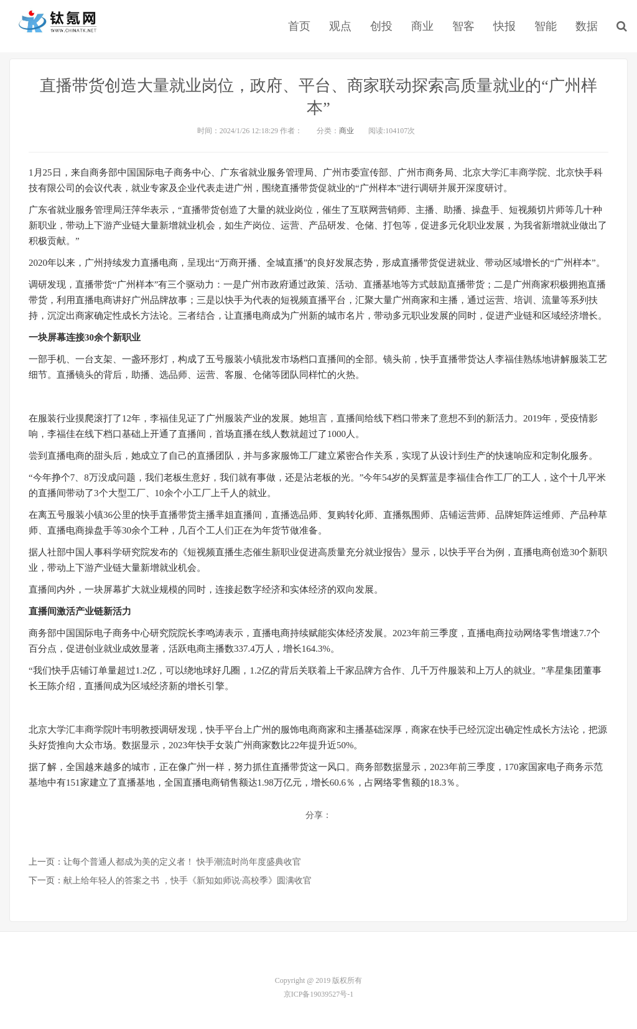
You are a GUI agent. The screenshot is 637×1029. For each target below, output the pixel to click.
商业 (422, 26)
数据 (586, 26)
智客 (463, 26)
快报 (504, 26)
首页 (299, 26)
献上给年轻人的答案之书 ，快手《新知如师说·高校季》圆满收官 (187, 880)
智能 (545, 26)
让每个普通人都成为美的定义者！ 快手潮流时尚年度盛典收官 (182, 862)
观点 (340, 26)
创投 (381, 26)
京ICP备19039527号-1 (319, 994)
